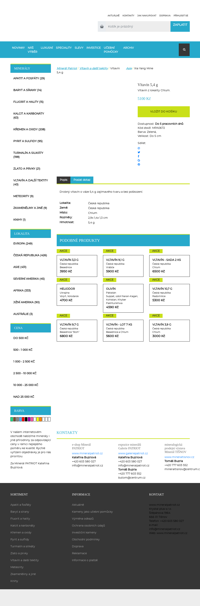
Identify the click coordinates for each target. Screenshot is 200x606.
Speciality (64, 48)
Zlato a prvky (19, 553)
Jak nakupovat (146, 16)
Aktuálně (113, 16)
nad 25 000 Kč (23, 397)
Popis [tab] (63, 180)
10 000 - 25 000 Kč (25, 385)
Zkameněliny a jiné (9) (30, 208)
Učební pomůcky (111, 50)
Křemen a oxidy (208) (29, 129)
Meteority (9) (23, 196)
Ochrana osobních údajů (88, 525)
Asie (129, 68)
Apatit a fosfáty (20, 505)
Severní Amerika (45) (29, 279)
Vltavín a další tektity (93, 68)
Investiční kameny (84, 532)
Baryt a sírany (19, 512)
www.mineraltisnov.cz (179, 457)
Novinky (18, 48)
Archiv (128, 48)
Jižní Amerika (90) (26, 302)
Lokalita (22, 233)
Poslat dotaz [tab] (81, 180)
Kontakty (128, 16)
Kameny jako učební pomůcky (92, 512)
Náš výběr (32, 50)
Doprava (164, 16)
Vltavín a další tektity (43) (30, 182)
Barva (19, 410)
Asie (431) (19, 267)
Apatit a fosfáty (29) (29, 78)
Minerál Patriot (67, 68)
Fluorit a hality (20, 518)
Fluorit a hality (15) (28, 102)
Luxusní (47, 48)
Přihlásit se (181, 16)
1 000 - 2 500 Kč (24, 361)
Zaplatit (180, 24)
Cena (18, 328)
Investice (93, 48)
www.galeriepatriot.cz (133, 453)
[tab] (30, 68)
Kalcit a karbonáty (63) (28, 115)
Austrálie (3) (23, 314)
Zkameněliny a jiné (23, 574)
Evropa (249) (23, 243)
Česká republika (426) (30, 255)
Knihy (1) (19, 219)
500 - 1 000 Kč (22, 350)
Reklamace (79, 553)
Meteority (17, 567)
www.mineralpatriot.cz (87, 453)
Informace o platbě (85, 560)
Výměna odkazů (83, 518)
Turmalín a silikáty (22, 546)
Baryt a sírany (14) (27, 90)
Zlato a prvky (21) (26, 168)
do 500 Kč (20, 338)
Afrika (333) (22, 290)
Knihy (14, 581)
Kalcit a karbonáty (22, 525)
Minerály (22, 68)
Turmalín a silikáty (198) (28, 155)
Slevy (79, 48)
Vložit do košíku (163, 111)
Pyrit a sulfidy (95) (28, 141)
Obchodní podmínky (86, 539)
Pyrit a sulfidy (19, 539)
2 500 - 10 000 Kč (24, 373)
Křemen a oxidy (20, 532)
